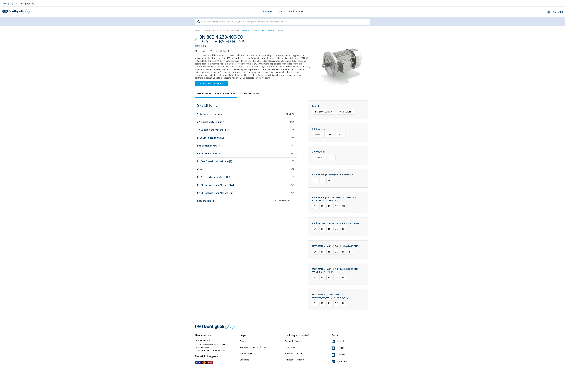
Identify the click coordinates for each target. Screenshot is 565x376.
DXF (329, 134)
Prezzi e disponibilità (294, 353)
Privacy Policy (246, 353)
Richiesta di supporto (294, 359)
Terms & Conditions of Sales (253, 347)
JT (332, 157)
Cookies (243, 341)
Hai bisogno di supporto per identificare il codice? (265, 21)
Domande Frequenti (294, 341)
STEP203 (319, 157)
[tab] (215, 93)
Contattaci (244, 359)
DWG (317, 134)
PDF (341, 134)
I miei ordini (290, 347)
